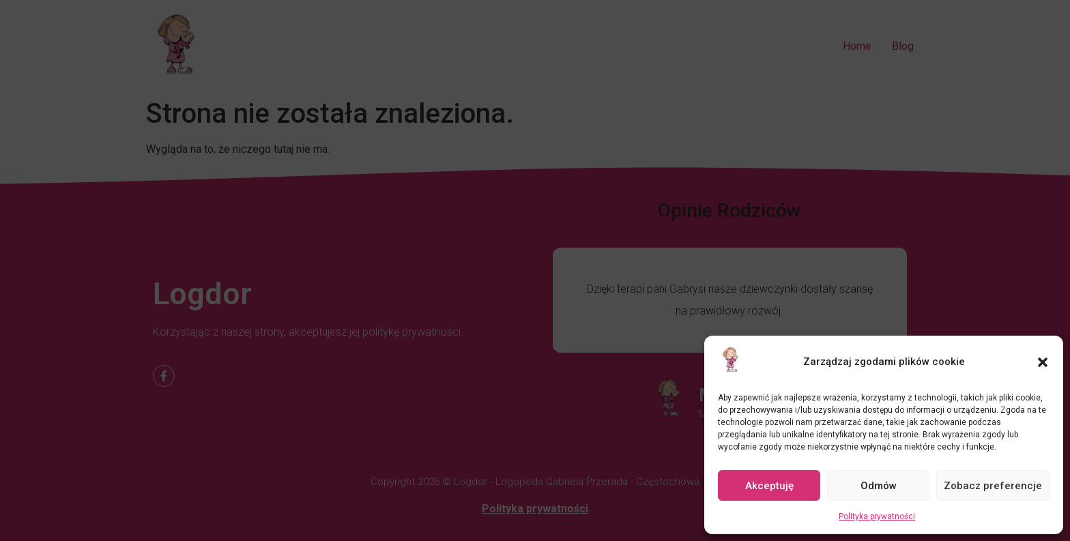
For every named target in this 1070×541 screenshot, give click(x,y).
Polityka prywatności (877, 516)
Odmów (879, 486)
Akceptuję (769, 486)
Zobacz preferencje (993, 486)
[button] (1043, 362)
